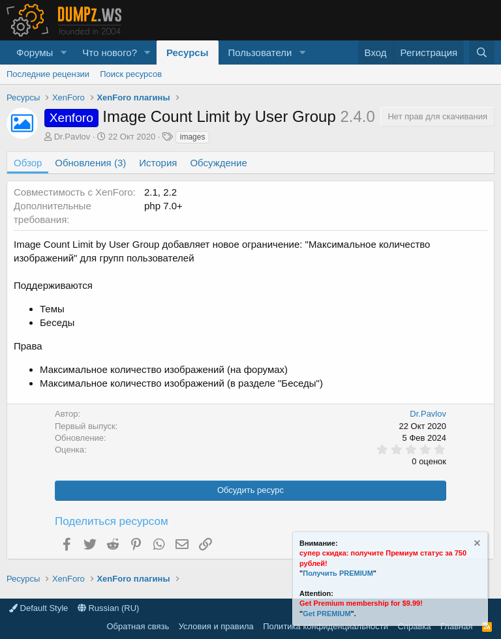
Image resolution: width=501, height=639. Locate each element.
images (192, 136)
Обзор (28, 162)
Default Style (38, 608)
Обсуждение (218, 162)
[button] (63, 52)
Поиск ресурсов (131, 74)
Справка (414, 626)
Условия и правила (216, 626)
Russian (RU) (109, 608)
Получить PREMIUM (338, 573)
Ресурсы (187, 52)
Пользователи (260, 52)
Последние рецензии (48, 74)
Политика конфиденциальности (325, 626)
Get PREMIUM (326, 613)
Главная (456, 626)
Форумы (34, 52)
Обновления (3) (90, 162)
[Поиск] (481, 52)
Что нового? (109, 52)
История (158, 162)
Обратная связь (137, 626)
